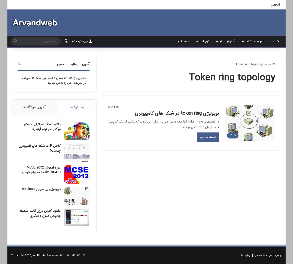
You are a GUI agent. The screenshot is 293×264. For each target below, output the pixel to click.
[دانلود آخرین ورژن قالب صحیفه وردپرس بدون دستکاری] (77, 218)
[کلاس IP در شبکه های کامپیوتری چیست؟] (77, 153)
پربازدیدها (77, 107)
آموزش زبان (227, 41)
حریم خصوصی (263, 255)
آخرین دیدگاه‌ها (34, 107)
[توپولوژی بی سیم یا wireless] (77, 196)
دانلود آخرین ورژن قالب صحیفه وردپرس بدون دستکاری (40, 213)
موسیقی (183, 41)
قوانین (278, 255)
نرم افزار (203, 41)
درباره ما (246, 255)
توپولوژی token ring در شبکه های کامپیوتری (177, 113)
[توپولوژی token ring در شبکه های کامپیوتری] (250, 123)
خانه (276, 41)
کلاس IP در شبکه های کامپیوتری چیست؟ (40, 148)
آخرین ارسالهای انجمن (73, 64)
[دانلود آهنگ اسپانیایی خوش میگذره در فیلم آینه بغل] (77, 131)
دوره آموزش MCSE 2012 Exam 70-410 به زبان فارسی (41, 170)
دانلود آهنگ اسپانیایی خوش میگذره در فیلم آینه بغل (42, 127)
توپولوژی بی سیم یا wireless (41, 189)
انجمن (275, 4)
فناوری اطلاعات (255, 41)
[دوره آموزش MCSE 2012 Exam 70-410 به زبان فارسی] (77, 174)
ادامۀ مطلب (208, 137)
